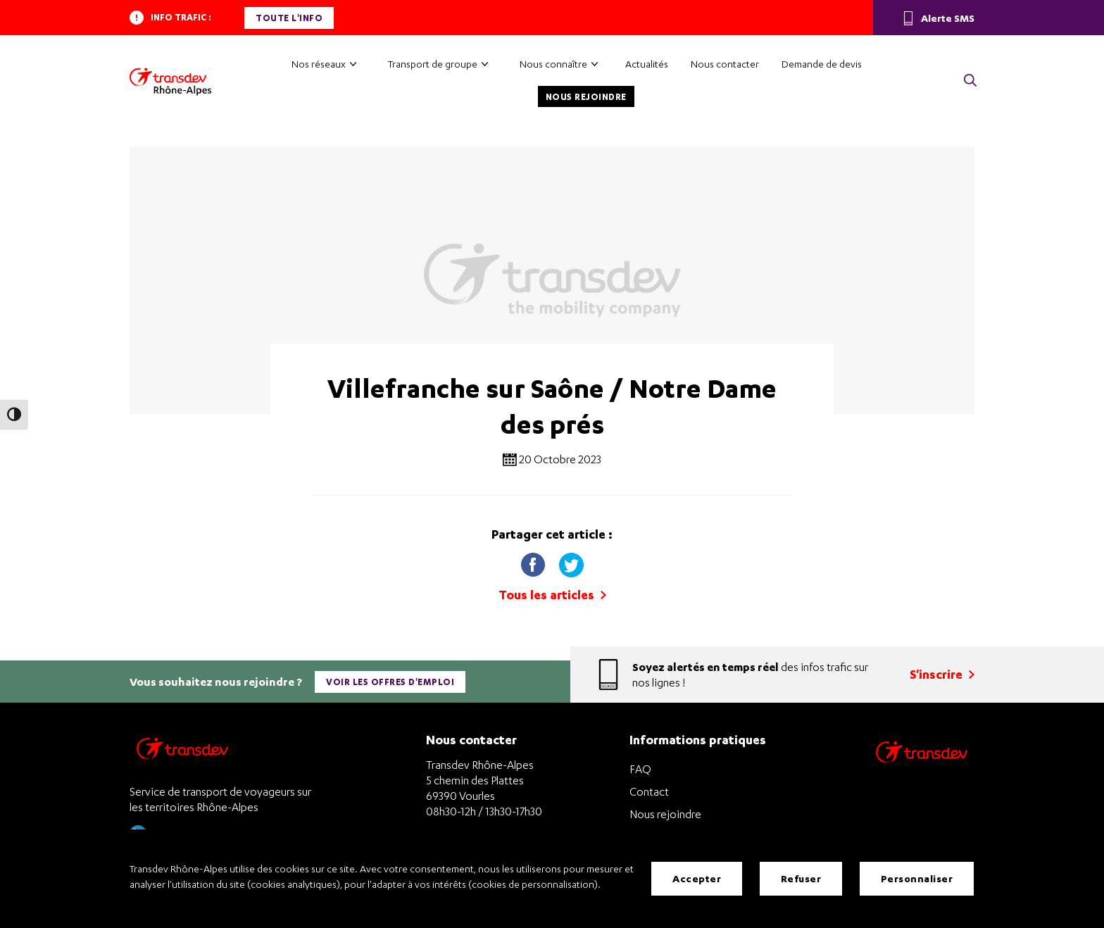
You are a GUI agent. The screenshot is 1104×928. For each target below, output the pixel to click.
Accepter (696, 878)
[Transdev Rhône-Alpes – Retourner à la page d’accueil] (182, 752)
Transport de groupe (432, 64)
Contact (649, 791)
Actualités (646, 64)
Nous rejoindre (586, 97)
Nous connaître (553, 64)
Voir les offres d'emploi (390, 682)
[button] (970, 81)
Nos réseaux (318, 64)
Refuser (801, 878)
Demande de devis (822, 64)
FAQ (640, 769)
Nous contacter (725, 64)
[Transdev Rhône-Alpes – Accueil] (170, 82)
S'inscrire (942, 674)
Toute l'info (289, 18)
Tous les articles (552, 594)
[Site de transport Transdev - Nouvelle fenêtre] (921, 771)
